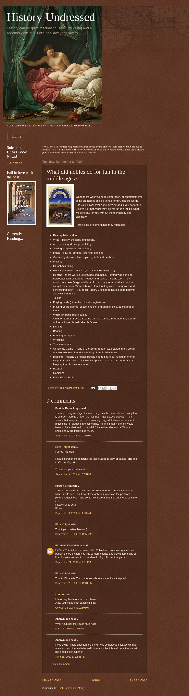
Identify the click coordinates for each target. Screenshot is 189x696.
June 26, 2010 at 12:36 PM (70, 656)
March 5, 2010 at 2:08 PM (69, 628)
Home (16, 136)
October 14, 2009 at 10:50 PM (72, 607)
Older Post (138, 680)
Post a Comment (60, 664)
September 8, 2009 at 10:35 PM (73, 474)
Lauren (59, 594)
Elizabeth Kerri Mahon (68, 545)
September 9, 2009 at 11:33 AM (73, 513)
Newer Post (51, 680)
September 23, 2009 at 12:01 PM (73, 583)
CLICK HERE (14, 162)
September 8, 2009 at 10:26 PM (73, 435)
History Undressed (51, 16)
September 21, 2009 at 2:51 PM (73, 562)
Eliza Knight (62, 446)
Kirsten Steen (63, 485)
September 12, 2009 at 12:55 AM (73, 534)
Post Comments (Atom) (71, 688)
